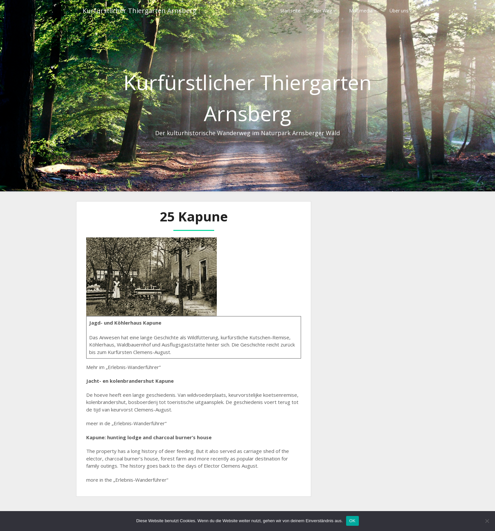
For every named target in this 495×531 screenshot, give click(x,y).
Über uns (399, 11)
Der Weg (322, 11)
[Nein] (487, 521)
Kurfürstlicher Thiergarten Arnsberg (140, 10)
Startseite (290, 11)
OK (352, 520)
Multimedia (361, 11)
